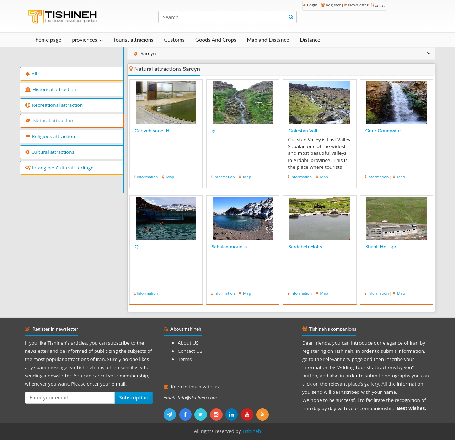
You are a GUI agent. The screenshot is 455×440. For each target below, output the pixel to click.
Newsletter (356, 4)
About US (188, 343)
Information (147, 176)
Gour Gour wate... (385, 130)
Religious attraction (50, 136)
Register (331, 4)
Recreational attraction (54, 105)
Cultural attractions (49, 152)
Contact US (190, 351)
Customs (174, 39)
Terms (185, 359)
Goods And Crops (215, 39)
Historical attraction (50, 89)
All (31, 73)
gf (214, 130)
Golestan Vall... (304, 130)
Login (310, 4)
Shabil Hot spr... (382, 246)
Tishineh (251, 431)
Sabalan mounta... (231, 246)
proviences (84, 39)
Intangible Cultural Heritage (59, 167)
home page (48, 39)
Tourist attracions (133, 39)
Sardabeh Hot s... (307, 246)
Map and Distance (268, 39)
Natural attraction (49, 120)
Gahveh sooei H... (154, 130)
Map (169, 176)
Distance (310, 39)
